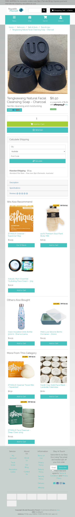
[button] (37, 130)
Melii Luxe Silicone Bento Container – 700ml (51, 333)
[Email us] (54, 483)
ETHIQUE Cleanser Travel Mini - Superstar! (21, 386)
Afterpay (41, 488)
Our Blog (27, 466)
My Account (13, 457)
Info (66, 105)
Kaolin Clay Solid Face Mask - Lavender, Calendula (53, 386)
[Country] (37, 151)
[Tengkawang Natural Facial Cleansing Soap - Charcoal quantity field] (37, 118)
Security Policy (41, 477)
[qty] (37, 147)
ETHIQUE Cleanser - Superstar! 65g (17, 234)
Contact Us (27, 473)
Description (14, 182)
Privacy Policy (41, 464)
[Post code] (37, 156)
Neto (58, 510)
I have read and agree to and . (59, 474)
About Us (26, 459)
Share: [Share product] (14, 110)
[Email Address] (53, 467)
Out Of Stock (21, 245)
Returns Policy (41, 470)
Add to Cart (37, 124)
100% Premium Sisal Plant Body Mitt (51, 234)
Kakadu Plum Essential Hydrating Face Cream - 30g (20, 280)
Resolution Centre (13, 470)
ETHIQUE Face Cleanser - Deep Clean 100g (19, 431)
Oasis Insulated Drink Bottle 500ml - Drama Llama (20, 333)
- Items (62, 10)
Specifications (15, 188)
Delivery (41, 483)
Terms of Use (41, 457)
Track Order (13, 464)
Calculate (37, 161)
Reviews (19, 193)
